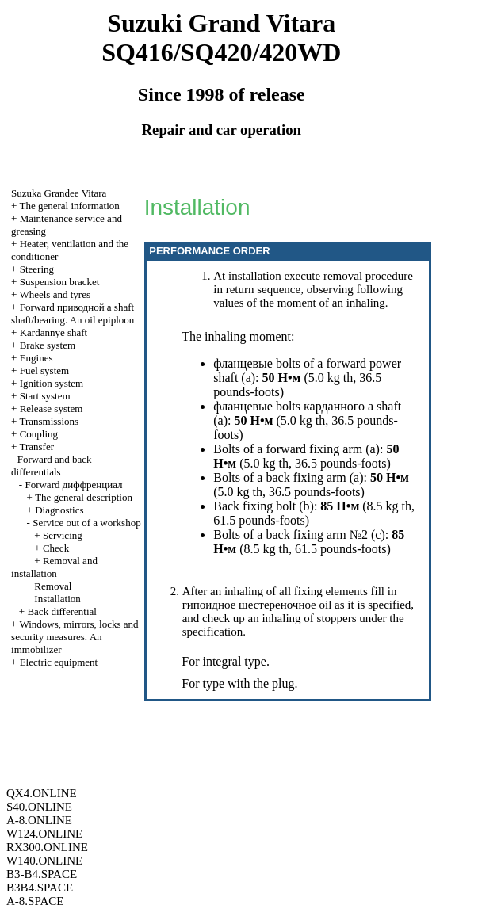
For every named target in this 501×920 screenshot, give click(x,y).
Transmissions (48, 421)
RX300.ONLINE (47, 847)
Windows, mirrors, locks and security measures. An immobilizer (74, 636)
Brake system (47, 345)
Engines (36, 358)
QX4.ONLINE (41, 793)
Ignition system (52, 383)
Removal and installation (54, 567)
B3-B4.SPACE (41, 874)
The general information (69, 206)
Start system (45, 396)
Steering (37, 269)
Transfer (36, 446)
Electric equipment (59, 662)
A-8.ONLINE (39, 820)
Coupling (39, 434)
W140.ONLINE (44, 860)
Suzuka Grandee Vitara (58, 193)
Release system (51, 408)
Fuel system (44, 370)
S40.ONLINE (39, 806)
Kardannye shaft (54, 332)
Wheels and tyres (54, 294)
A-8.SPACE (34, 901)
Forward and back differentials (51, 465)
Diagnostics (59, 510)
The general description (83, 497)
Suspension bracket (60, 282)
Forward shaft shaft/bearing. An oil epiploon (72, 313)
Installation (57, 599)
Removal (52, 586)
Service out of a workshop (86, 523)
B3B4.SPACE (39, 887)
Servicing (62, 535)
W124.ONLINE (44, 833)
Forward (73, 485)
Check (56, 548)
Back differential (61, 611)
